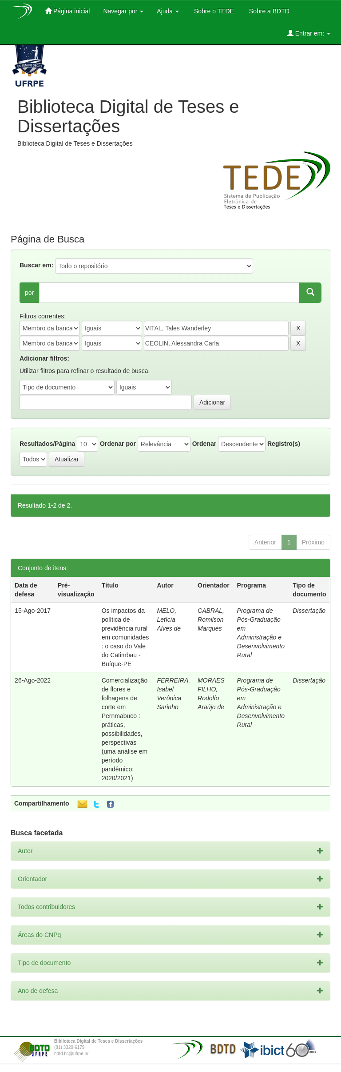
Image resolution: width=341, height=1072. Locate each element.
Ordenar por (118, 443)
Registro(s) (283, 443)
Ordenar (204, 443)
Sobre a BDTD (268, 11)
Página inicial (67, 11)
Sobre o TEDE (213, 11)
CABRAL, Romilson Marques (211, 619)
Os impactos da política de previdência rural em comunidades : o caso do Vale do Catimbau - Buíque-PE (125, 637)
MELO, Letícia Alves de (169, 619)
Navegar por (123, 11)
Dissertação (309, 610)
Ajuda (168, 11)
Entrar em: (308, 33)
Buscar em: (36, 265)
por (29, 292)
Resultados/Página (47, 443)
